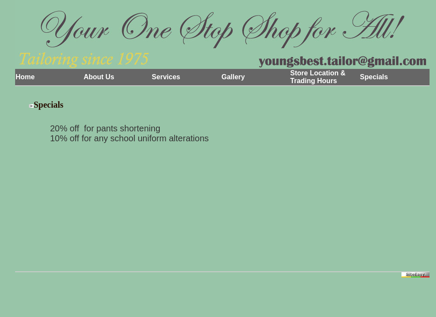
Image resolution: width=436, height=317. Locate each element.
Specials (374, 77)
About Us (99, 77)
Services (166, 77)
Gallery (233, 77)
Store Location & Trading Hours (317, 76)
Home (25, 77)
